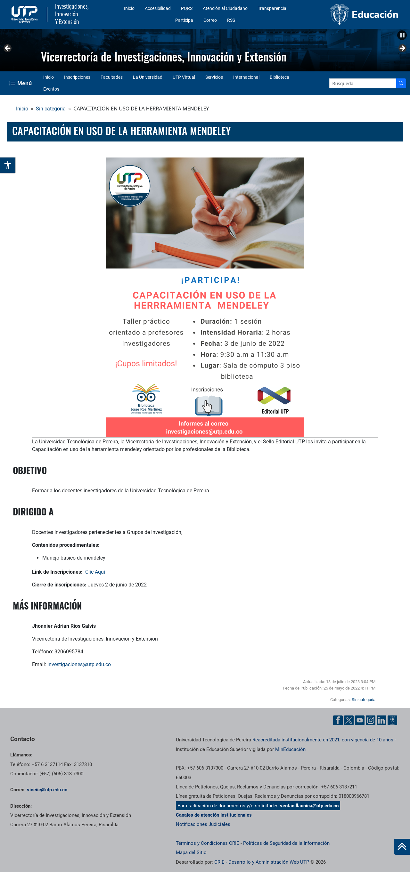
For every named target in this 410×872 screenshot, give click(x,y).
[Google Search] (362, 83)
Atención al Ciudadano (225, 8)
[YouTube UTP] (360, 720)
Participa (184, 20)
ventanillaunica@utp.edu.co (309, 806)
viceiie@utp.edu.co (47, 790)
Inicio (129, 8)
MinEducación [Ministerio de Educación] (290, 749)
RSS (231, 20)
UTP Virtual (184, 77)
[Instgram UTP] (370, 720)
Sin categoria (51, 109)
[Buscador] (401, 83)
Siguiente (402, 48)
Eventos (51, 89)
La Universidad (147, 77)
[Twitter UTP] (349, 720)
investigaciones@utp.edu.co (79, 664)
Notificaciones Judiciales (203, 824)
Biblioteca (279, 77)
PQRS (187, 8)
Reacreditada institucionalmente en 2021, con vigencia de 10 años (322, 740)
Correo (210, 20)
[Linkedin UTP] (381, 720)
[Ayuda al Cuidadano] (392, 720)
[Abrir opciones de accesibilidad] (8, 165)
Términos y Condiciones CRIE (207, 843)
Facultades (112, 77)
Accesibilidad (158, 8)
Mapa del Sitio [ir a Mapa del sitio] (191, 852)
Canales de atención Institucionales (214, 815)
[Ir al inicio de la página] (402, 846)
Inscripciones (77, 77)
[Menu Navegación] (20, 83)
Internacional (246, 77)
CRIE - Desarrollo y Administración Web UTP (261, 862)
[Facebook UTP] (338, 720)
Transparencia (272, 8)
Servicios (214, 77)
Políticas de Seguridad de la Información (286, 843)
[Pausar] (402, 35)
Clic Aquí (95, 572)
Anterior (8, 48)
